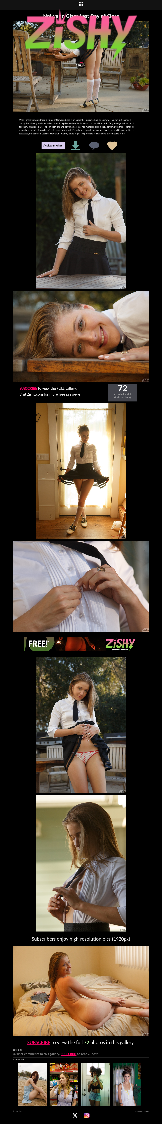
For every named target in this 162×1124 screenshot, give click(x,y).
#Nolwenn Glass (52, 145)
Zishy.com (35, 394)
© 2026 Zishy (17, 1111)
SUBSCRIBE (28, 388)
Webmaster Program (142, 1111)
